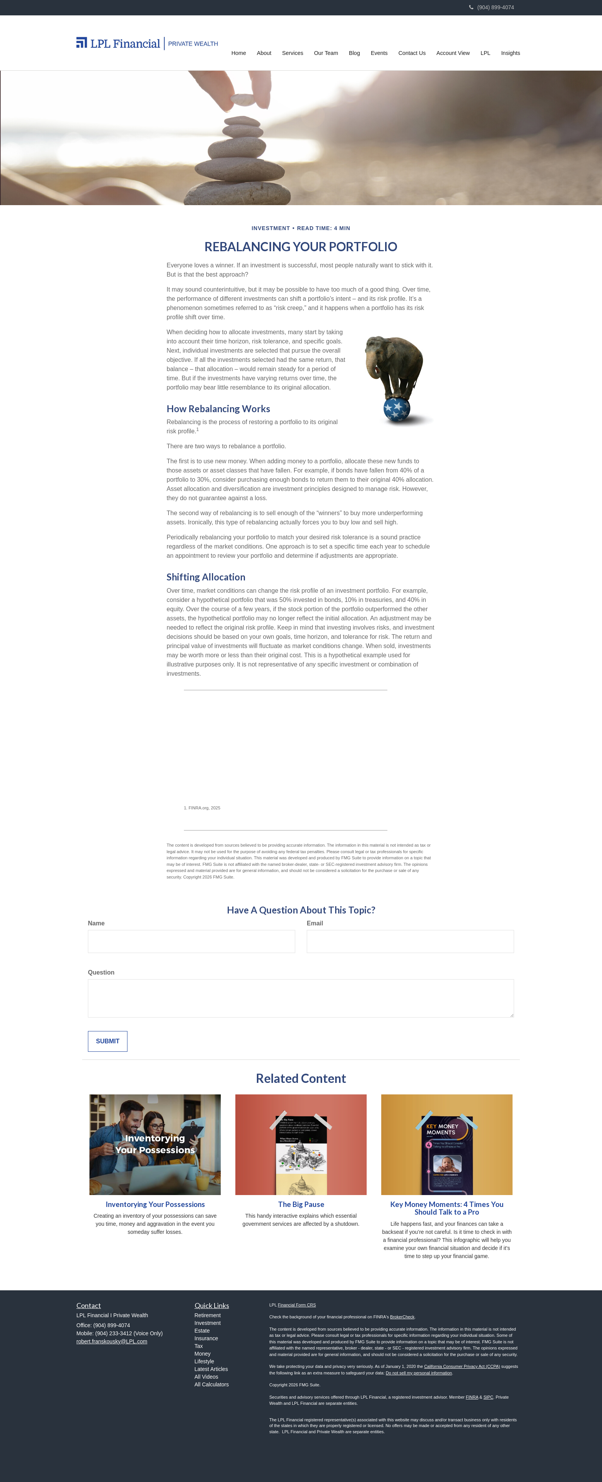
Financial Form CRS (297, 1305)
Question (101, 972)
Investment (208, 1323)
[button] (264, 43)
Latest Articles (211, 1369)
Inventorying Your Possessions (155, 1204)
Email (315, 923)
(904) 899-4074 (491, 7)
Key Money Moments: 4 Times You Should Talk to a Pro (447, 1208)
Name (96, 923)
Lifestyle (204, 1361)
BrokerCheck (402, 1317)
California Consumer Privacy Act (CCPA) (462, 1366)
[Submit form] (107, 1041)
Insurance (206, 1338)
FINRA (472, 1397)
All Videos (206, 1377)
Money (203, 1354)
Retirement (208, 1315)
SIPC (488, 1397)
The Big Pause (301, 1204)
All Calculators (212, 1384)
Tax (199, 1346)
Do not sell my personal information (419, 1373)
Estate (202, 1331)
